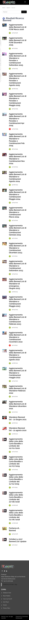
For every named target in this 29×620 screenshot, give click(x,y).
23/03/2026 (13, 33)
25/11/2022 (13, 345)
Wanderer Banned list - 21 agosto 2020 (17, 429)
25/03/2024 (13, 220)
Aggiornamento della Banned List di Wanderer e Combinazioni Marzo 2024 (17, 212)
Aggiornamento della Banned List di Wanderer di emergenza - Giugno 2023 (17, 283)
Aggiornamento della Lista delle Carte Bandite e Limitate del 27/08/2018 (16, 497)
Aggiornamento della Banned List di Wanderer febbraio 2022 (17, 389)
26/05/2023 (13, 310)
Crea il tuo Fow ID (7, 599)
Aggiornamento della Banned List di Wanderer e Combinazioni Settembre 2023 (17, 266)
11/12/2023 (13, 256)
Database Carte (7, 592)
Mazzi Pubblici (6, 595)
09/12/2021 (13, 412)
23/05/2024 (13, 202)
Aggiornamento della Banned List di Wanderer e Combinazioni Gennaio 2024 (17, 230)
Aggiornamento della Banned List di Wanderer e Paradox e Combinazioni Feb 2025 (17, 140)
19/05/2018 (13, 534)
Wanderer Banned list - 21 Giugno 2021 (17, 418)
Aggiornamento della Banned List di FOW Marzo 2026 (17, 27)
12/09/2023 (13, 274)
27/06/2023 (13, 292)
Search (8, 7)
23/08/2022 (13, 363)
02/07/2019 (13, 469)
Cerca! (24, 12)
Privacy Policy (6, 608)
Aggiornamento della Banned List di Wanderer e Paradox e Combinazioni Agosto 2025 (17, 79)
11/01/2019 (13, 487)
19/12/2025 (13, 48)
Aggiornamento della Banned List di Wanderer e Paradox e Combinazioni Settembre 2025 (17, 59)
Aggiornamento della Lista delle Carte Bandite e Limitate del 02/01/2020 (16, 443)
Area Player (6, 602)
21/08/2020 (13, 434)
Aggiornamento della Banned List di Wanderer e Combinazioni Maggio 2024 (17, 194)
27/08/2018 (13, 505)
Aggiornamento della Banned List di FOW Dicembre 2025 (17, 41)
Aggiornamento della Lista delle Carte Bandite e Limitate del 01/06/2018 (16, 515)
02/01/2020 (13, 452)
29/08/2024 (13, 185)
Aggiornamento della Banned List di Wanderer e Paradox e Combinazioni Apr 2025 (17, 120)
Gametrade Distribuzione (8, 579)
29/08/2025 (13, 89)
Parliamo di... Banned (14, 529)
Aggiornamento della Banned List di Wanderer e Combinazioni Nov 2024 (17, 158)
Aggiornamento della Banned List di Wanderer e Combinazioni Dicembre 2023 (17, 248)
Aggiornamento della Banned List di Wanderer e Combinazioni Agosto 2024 (17, 176)
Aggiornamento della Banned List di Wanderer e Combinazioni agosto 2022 (17, 355)
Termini (5, 605)
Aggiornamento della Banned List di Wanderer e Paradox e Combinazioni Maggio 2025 (17, 99)
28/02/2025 (13, 149)
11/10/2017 (13, 545)
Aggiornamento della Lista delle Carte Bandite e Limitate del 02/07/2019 (16, 461)
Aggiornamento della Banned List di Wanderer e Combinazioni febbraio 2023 (17, 319)
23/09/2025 (13, 68)
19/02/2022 (13, 396)
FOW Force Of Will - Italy (10, 584)
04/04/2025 (13, 129)
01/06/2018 (13, 523)
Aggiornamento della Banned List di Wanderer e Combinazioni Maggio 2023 (17, 301)
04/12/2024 (13, 167)
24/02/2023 (13, 327)
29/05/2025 (13, 109)
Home (3, 7)
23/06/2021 (13, 423)
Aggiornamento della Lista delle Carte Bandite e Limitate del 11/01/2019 (16, 479)
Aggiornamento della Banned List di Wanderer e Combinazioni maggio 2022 (17, 373)
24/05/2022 (13, 381)
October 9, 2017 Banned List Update (17, 540)
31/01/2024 (13, 238)
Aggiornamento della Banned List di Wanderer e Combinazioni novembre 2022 (17, 337)
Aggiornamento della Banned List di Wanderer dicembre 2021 (17, 405)
